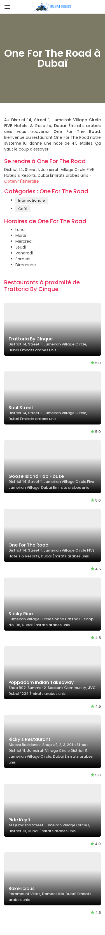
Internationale (31, 200)
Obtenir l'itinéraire (21, 181)
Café (23, 208)
